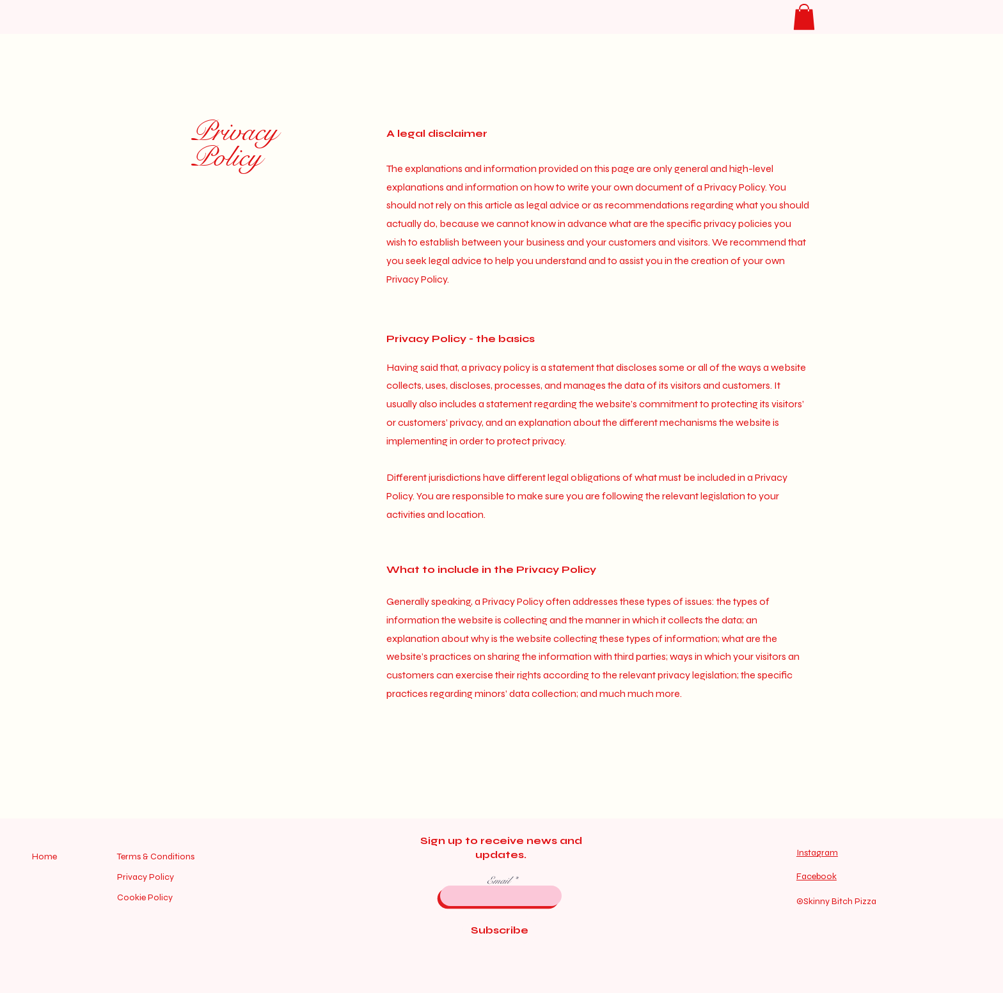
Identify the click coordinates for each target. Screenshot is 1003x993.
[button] (804, 17)
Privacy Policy (234, 144)
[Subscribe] (499, 930)
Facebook (816, 876)
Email (499, 880)
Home (45, 856)
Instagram (817, 852)
